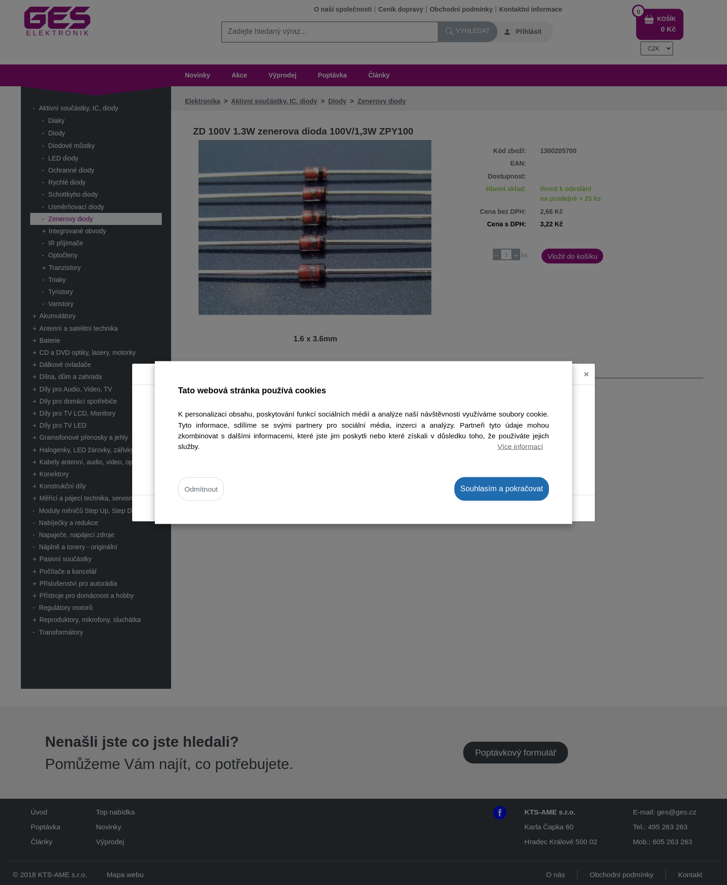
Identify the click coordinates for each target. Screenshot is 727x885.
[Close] (586, 366)
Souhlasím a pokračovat (501, 488)
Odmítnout (201, 489)
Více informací (520, 446)
